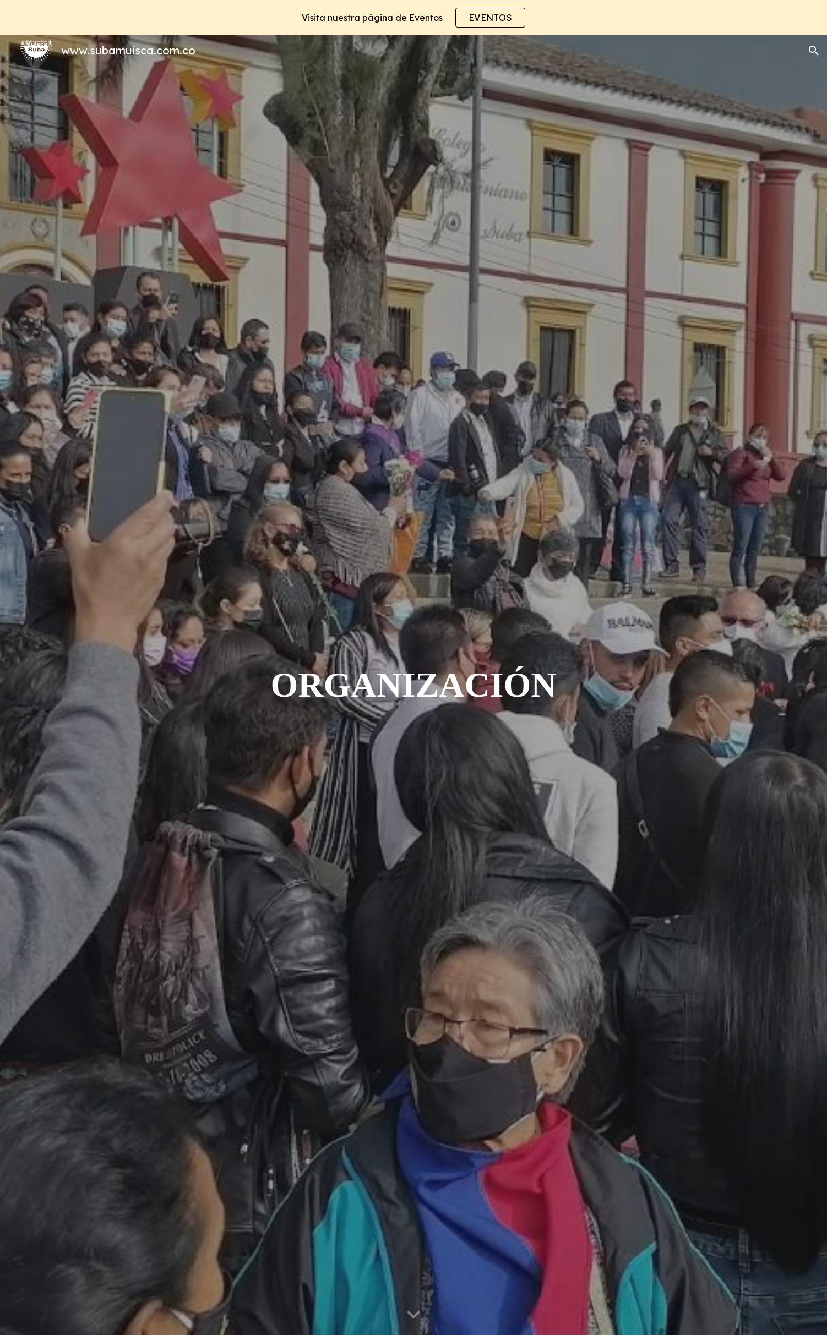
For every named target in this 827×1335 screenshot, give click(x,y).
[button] (814, 50)
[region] (413, 17)
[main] (413, 685)
